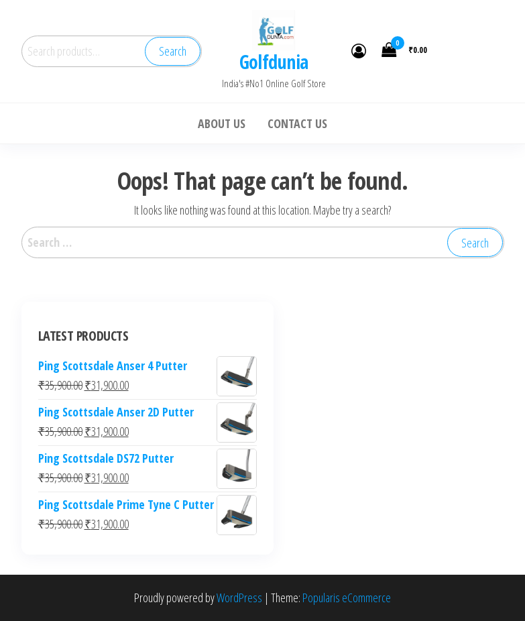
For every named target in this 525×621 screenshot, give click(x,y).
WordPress (239, 597)
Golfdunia (273, 61)
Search (172, 51)
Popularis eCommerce (346, 597)
